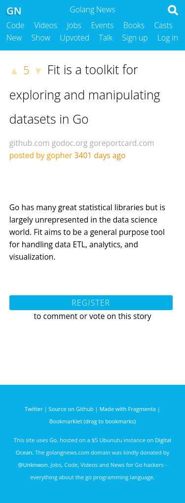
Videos (45, 25)
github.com (29, 142)
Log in (167, 37)
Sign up (135, 37)
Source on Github (71, 408)
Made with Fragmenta (128, 408)
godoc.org (70, 142)
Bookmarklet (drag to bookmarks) (92, 421)
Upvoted (74, 37)
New (14, 37)
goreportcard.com (121, 142)
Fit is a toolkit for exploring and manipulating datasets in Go (84, 94)
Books (134, 25)
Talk (106, 37)
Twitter (34, 408)
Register (91, 302)
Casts (163, 25)
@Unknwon (33, 464)
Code (15, 25)
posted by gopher (41, 155)
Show (41, 37)
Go (53, 440)
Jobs (74, 25)
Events (102, 25)
